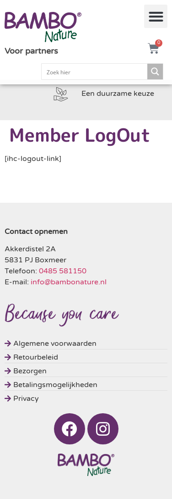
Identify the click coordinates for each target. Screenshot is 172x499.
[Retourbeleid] (86, 356)
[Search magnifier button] (155, 71)
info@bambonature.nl (69, 282)
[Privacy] (86, 397)
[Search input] (95, 71)
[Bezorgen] (86, 370)
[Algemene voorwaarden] (86, 342)
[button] (155, 16)
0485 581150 (62, 271)
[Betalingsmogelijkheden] (86, 383)
